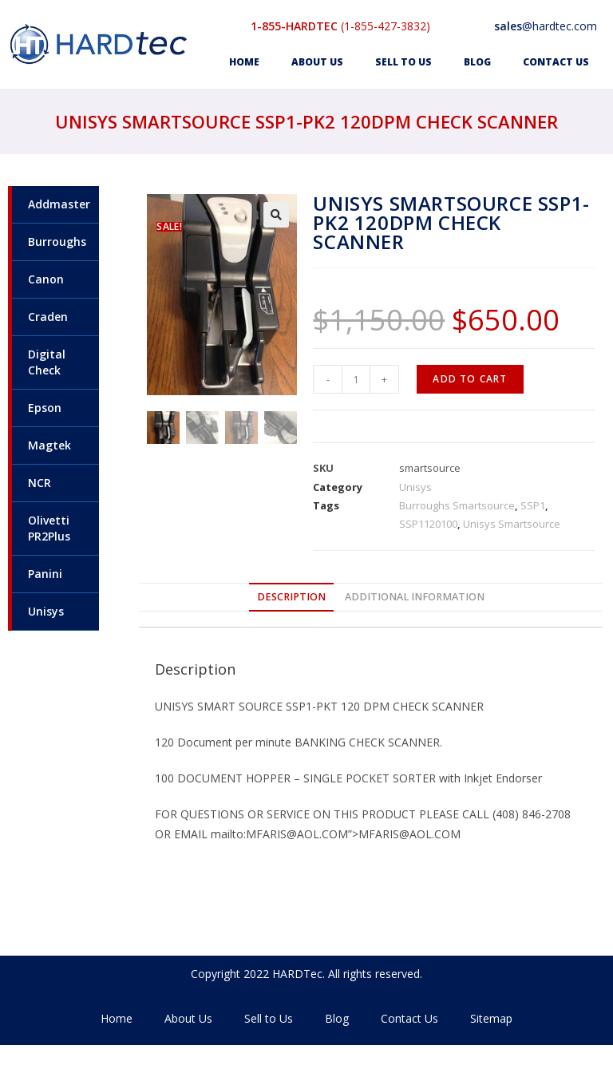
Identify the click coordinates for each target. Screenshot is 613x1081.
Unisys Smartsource (511, 524)
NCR (39, 482)
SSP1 (532, 505)
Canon (46, 279)
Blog (477, 62)
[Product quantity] (356, 379)
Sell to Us (403, 62)
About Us (317, 62)
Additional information (414, 597)
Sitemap (491, 1018)
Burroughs (57, 241)
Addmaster (59, 204)
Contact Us (556, 62)
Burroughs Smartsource (457, 505)
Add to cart (470, 379)
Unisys (46, 611)
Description (291, 597)
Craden (48, 316)
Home (244, 62)
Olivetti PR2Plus (49, 528)
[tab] (291, 598)
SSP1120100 (428, 524)
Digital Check (46, 362)
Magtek (49, 445)
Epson (44, 407)
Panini (45, 573)
